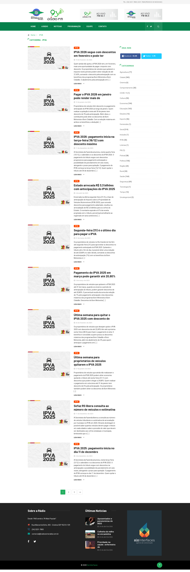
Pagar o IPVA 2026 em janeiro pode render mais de (92, 96)
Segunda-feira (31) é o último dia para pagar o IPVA (95, 232)
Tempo (122, 192)
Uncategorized (125, 197)
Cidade (122, 77)
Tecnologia (124, 187)
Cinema (123, 83)
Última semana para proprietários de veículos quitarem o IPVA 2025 (90, 360)
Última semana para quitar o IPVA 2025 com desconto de (92, 316)
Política (122, 161)
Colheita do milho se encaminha (105, 532)
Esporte (123, 119)
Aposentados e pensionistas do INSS (105, 521)
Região (122, 166)
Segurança (124, 182)
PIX (121, 150)
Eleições (123, 114)
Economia (123, 103)
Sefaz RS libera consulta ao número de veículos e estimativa (94, 407)
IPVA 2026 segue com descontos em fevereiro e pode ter (95, 53)
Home (33, 26)
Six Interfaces (92, 565)
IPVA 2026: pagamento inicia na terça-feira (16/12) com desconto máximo (94, 140)
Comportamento (126, 88)
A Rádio (44, 26)
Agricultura (124, 72)
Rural (122, 171)
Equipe (90, 26)
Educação (123, 109)
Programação (74, 26)
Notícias (58, 26)
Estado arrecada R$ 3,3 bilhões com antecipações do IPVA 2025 (94, 187)
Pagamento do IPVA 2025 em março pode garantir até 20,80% (94, 274)
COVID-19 (123, 93)
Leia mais (79, 84)
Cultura (122, 98)
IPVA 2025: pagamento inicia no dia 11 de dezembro (94, 450)
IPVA (41, 35)
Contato (102, 26)
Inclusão (123, 135)
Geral (122, 129)
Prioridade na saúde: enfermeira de (106, 544)
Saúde (122, 176)
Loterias (123, 145)
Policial (122, 156)
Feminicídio (124, 124)
